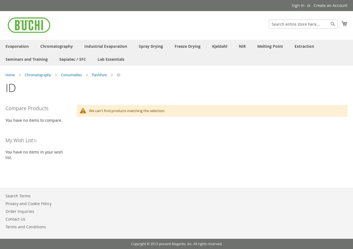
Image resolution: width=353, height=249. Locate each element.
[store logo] (29, 25)
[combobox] (303, 24)
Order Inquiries (20, 211)
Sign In (298, 5)
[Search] (333, 24)
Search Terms (18, 195)
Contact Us (15, 219)
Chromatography (38, 75)
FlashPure (100, 75)
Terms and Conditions (26, 226)
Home (11, 75)
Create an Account (330, 5)
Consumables (72, 75)
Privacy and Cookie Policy (29, 203)
